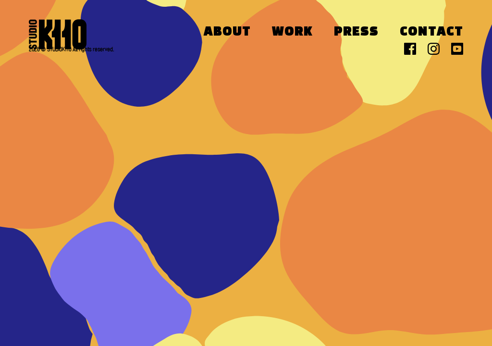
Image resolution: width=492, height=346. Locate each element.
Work (292, 32)
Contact (431, 32)
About (227, 32)
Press (356, 32)
